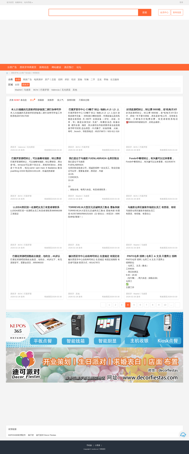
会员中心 (164, 12)
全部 (18, 79)
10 (165, 305)
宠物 (80, 79)
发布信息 (177, 12)
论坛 (78, 67)
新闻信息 (44, 67)
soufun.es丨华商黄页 (98, 449)
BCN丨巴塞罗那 (41, 90)
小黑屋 (97, 445)
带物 (106, 79)
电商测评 (38, 79)
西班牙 (25, 84)
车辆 (86, 79)
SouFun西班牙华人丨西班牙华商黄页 (7, 73)
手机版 (89, 445)
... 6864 (171, 305)
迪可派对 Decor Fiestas (46, 435)
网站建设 (56, 67)
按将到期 (71, 100)
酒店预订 (69, 67)
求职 (67, 79)
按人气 (60, 100)
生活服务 (114, 79)
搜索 (144, 12)
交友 (99, 79)
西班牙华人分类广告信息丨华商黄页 (25, 73)
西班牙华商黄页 (28, 67)
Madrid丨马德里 (23, 90)
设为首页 (10, 2)
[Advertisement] (94, 41)
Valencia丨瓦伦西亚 (61, 90)
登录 (181, 2)
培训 (73, 79)
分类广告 (12, 67)
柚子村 (31, 435)
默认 (32, 100)
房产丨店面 (50, 79)
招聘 (60, 79)
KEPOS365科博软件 (17, 435)
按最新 (41, 100)
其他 (75, 90)
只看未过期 (84, 100)
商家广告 (27, 79)
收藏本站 (18, 2)
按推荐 (51, 100)
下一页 (177, 304)
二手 (93, 79)
